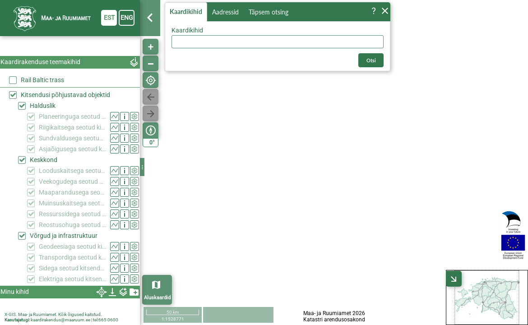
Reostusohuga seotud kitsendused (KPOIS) (72, 224)
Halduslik (43, 105)
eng (126, 17)
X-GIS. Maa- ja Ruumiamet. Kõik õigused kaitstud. (53, 314)
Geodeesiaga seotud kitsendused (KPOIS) (72, 246)
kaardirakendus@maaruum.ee (60, 319)
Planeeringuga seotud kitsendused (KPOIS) (72, 116)
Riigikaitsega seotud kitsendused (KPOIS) (72, 127)
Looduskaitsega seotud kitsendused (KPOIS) (72, 170)
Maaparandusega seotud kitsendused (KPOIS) (72, 192)
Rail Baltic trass (42, 80)
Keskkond (43, 159)
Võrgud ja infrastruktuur (63, 235)
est (109, 17)
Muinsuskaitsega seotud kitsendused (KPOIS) (72, 203)
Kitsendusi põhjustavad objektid (65, 94)
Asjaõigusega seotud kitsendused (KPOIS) (72, 149)
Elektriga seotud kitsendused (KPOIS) (72, 279)
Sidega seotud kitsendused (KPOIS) (72, 268)
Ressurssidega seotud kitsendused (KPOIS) (72, 214)
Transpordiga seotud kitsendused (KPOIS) (72, 257)
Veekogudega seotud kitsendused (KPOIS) (72, 181)
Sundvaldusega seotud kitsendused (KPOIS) (72, 138)
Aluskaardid (157, 298)
